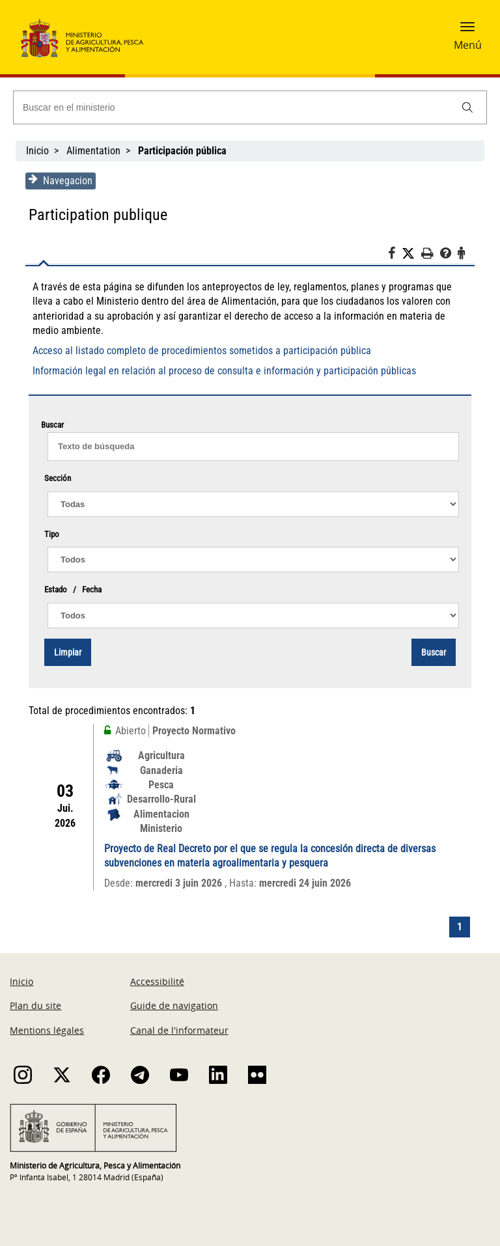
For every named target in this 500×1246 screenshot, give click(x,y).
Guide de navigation (174, 1005)
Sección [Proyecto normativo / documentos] (57, 478)
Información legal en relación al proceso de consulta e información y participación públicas (224, 371)
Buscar (433, 652)
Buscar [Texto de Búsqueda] (250, 426)
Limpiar (67, 652)
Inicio (37, 151)
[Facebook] (395, 255)
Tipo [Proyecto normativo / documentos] (51, 534)
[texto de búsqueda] (253, 446)
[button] (467, 30)
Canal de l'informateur (179, 1030)
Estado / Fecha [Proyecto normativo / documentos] (73, 589)
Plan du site (35, 1005)
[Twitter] (411, 254)
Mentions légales (47, 1030)
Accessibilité (157, 981)
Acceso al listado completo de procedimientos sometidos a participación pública (202, 350)
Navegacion (60, 180)
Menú (468, 45)
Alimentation (93, 151)
